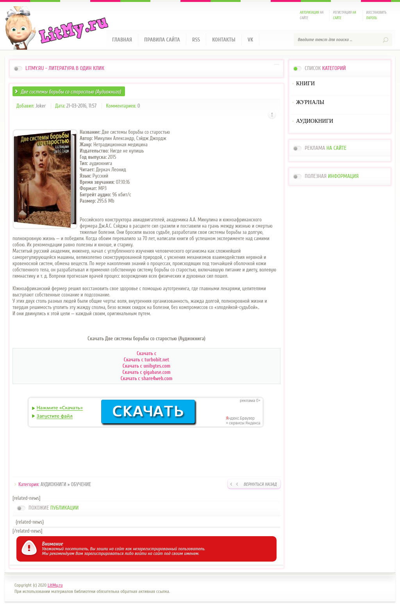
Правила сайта (162, 39)
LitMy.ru (55, 585)
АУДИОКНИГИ (53, 484)
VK (251, 39)
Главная (122, 39)
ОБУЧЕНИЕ (81, 484)
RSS (196, 39)
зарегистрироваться (103, 553)
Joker (41, 106)
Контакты (224, 39)
